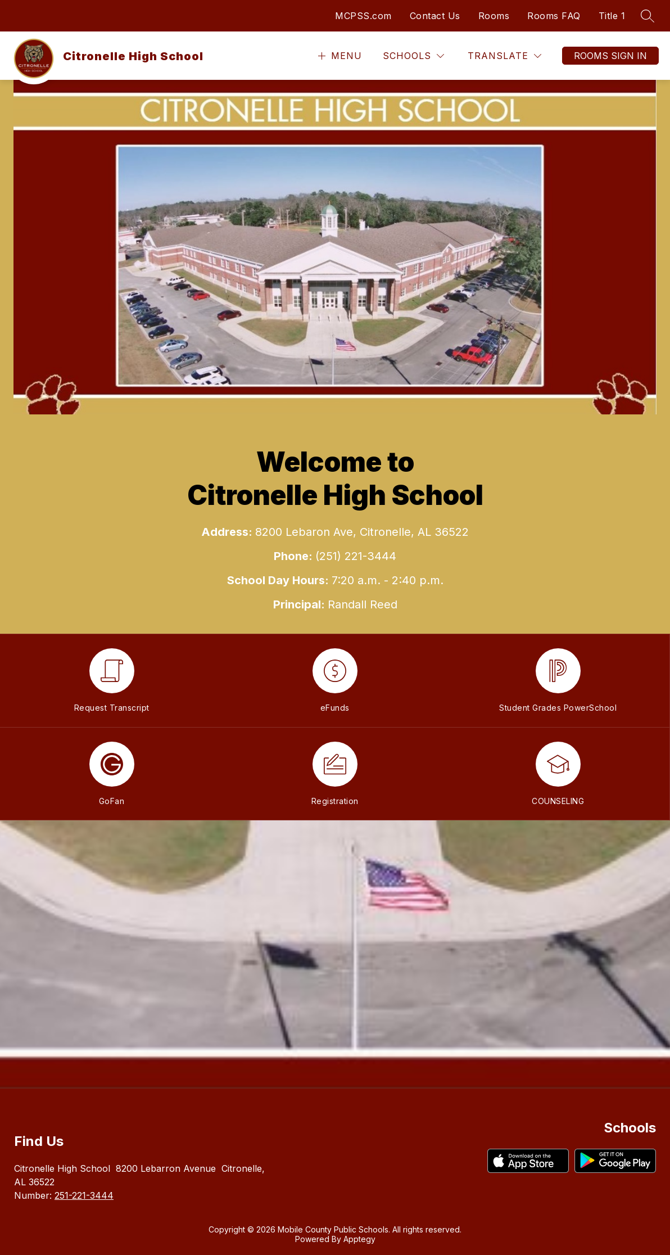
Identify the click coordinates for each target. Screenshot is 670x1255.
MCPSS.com (363, 15)
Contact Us (435, 15)
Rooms (494, 15)
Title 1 (612, 15)
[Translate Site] (504, 56)
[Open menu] (338, 56)
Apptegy (359, 1239)
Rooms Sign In (610, 55)
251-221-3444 (84, 1195)
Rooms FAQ (554, 15)
